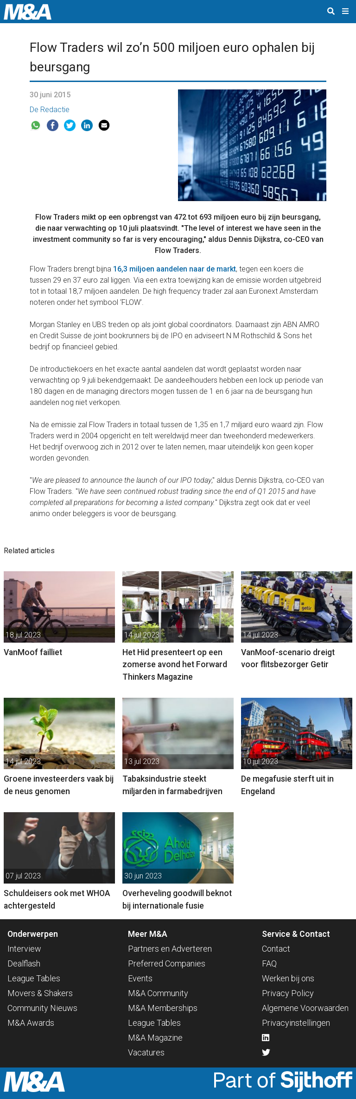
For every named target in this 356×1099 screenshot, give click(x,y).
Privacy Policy (288, 993)
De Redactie (50, 109)
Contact (276, 949)
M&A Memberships (162, 1008)
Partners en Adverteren (170, 949)
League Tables (33, 978)
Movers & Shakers (40, 993)
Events (140, 978)
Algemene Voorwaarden (305, 1008)
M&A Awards (30, 1023)
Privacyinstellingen (296, 1023)
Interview (24, 949)
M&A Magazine (155, 1037)
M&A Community (158, 993)
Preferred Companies (166, 963)
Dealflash (23, 963)
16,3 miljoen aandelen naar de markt (174, 269)
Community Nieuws (42, 1008)
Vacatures (146, 1052)
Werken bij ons (288, 978)
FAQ (269, 963)
